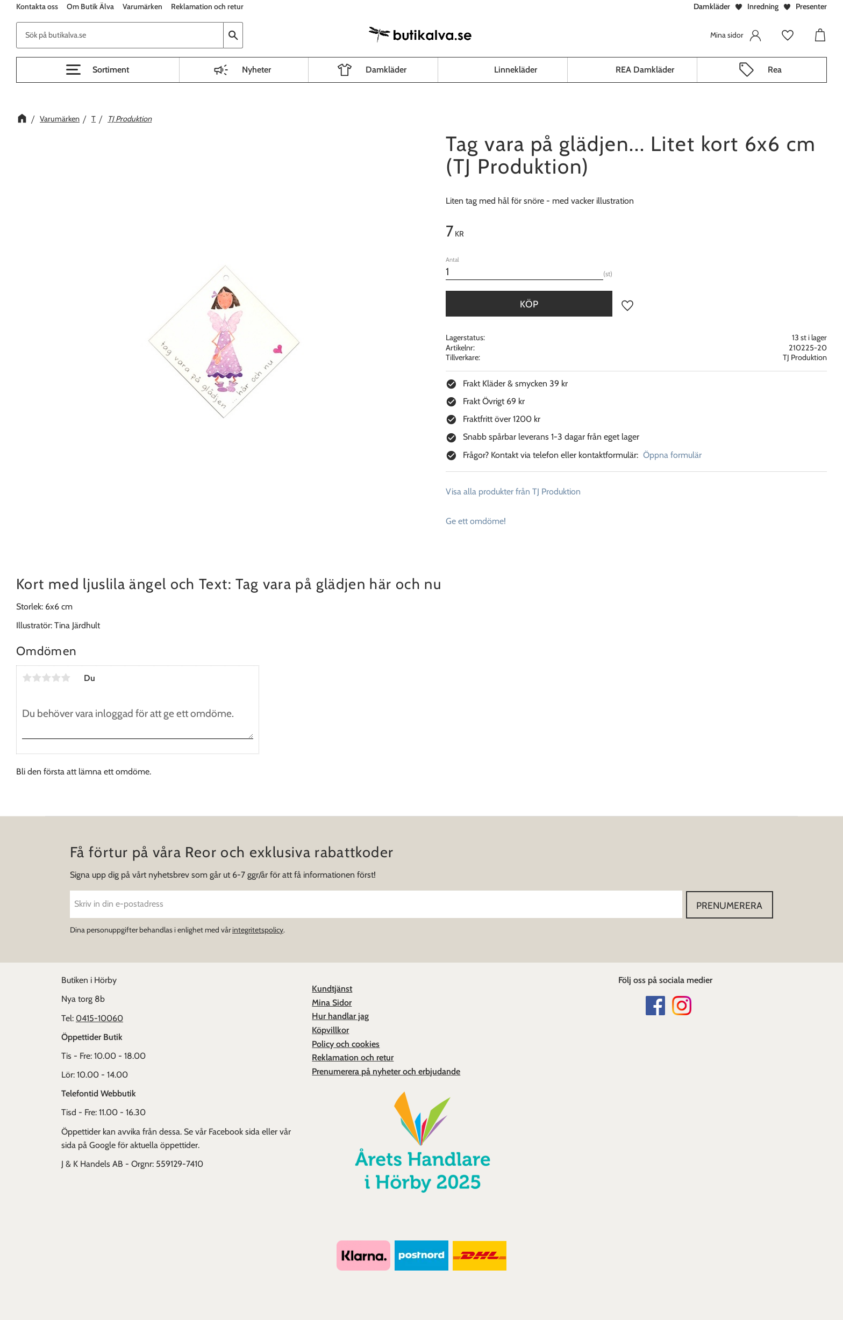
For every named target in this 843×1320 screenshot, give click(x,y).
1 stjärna (27, 678)
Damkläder (712, 6)
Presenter (811, 6)
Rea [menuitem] (775, 69)
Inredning (762, 6)
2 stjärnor (36, 678)
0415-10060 (99, 1018)
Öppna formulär (672, 455)
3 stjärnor (46, 678)
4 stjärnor (56, 678)
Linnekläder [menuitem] (515, 69)
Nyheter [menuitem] (256, 69)
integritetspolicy (257, 929)
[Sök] (233, 35)
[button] (98, 70)
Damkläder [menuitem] (386, 69)
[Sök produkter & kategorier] (120, 35)
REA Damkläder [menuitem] (645, 69)
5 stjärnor (65, 678)
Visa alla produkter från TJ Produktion (513, 491)
